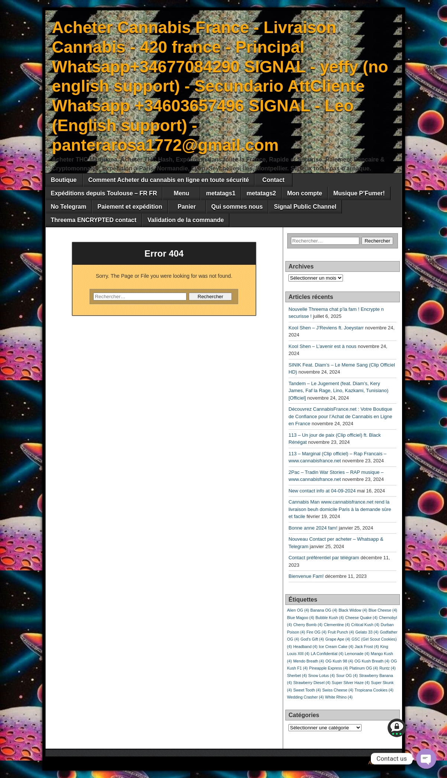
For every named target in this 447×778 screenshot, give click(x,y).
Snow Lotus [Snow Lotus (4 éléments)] (321, 675)
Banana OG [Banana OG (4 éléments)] (323, 610)
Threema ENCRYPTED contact (94, 220)
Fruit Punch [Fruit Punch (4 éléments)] (341, 632)
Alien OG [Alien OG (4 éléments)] (298, 610)
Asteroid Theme (384, 762)
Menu (182, 193)
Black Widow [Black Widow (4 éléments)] (353, 610)
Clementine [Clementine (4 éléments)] (337, 624)
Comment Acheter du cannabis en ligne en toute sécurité (168, 180)
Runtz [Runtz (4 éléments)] (387, 668)
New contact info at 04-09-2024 (322, 491)
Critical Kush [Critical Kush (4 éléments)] (365, 624)
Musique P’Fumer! (359, 193)
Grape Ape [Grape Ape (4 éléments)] (337, 639)
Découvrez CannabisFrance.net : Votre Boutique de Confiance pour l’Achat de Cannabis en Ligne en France (340, 416)
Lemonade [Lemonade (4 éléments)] (357, 653)
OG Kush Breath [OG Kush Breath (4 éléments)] (371, 661)
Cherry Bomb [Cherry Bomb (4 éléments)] (308, 624)
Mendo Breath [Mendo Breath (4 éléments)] (308, 661)
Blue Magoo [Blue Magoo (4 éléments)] (300, 617)
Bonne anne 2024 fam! (313, 528)
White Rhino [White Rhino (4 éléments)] (339, 697)
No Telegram (69, 207)
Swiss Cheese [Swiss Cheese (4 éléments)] (337, 690)
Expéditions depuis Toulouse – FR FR (104, 193)
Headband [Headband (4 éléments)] (305, 646)
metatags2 (261, 193)
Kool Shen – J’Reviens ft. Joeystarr (326, 328)
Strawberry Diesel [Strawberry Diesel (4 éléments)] (311, 682)
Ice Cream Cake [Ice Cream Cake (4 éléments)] (336, 646)
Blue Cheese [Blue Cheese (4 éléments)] (383, 610)
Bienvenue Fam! (306, 576)
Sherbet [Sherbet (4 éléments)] (297, 675)
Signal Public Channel (305, 207)
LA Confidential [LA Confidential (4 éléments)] (327, 653)
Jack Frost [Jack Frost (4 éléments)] (367, 646)
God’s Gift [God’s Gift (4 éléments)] (312, 639)
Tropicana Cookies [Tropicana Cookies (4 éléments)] (373, 690)
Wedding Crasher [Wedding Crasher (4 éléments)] (305, 697)
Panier (187, 207)
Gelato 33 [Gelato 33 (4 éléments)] (366, 632)
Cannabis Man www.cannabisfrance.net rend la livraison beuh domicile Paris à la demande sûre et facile (340, 509)
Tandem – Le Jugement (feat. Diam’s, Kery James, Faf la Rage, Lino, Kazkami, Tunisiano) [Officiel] (339, 391)
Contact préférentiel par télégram (324, 557)
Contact (273, 180)
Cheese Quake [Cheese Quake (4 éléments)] (361, 617)
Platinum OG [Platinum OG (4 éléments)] (363, 668)
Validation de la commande (186, 220)
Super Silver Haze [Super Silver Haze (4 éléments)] (351, 682)
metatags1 (220, 193)
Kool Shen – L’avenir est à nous (323, 346)
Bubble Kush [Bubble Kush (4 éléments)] (329, 617)
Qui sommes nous (237, 207)
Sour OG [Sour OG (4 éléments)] (347, 675)
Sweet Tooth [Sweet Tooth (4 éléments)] (307, 690)
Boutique (64, 180)
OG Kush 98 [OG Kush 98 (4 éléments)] (339, 661)
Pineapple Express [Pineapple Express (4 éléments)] (328, 668)
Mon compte (304, 193)
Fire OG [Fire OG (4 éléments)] (317, 632)
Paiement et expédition (129, 207)
